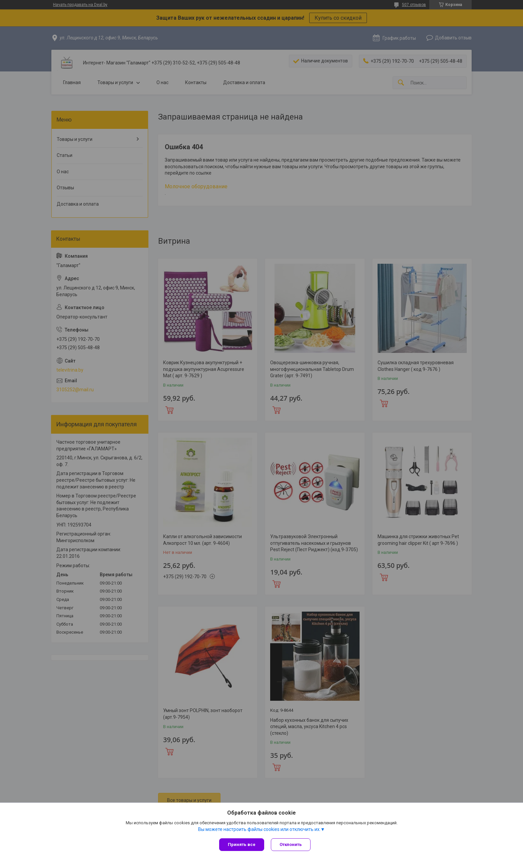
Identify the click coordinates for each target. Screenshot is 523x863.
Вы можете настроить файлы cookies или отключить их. (259, 829)
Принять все (241, 844)
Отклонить (291, 844)
